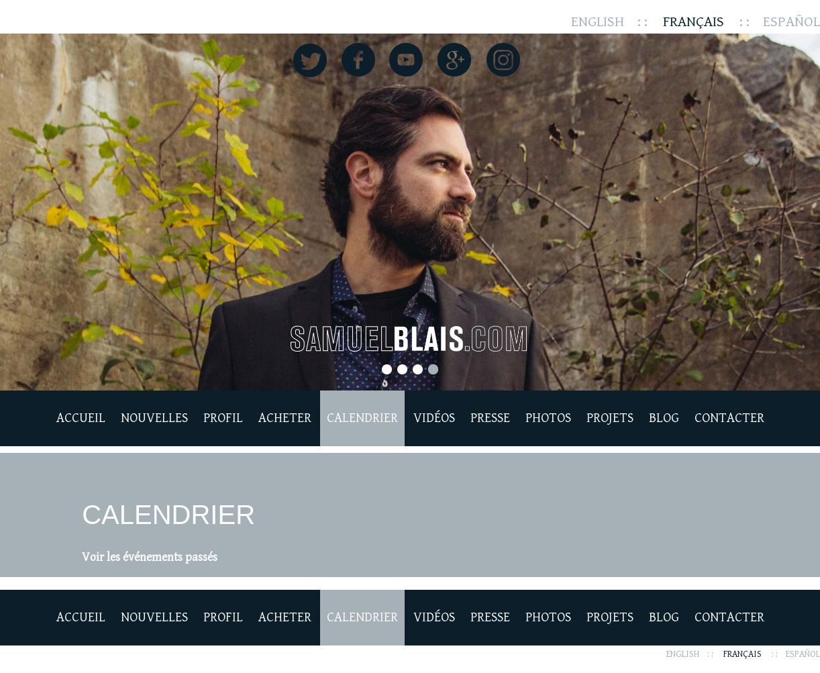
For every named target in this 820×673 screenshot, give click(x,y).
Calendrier (362, 418)
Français (693, 21)
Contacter (729, 418)
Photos (548, 418)
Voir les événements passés (149, 557)
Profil (223, 418)
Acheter (284, 418)
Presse (490, 418)
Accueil (80, 418)
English (597, 21)
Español (791, 21)
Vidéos (434, 418)
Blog (664, 418)
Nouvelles (154, 418)
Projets (609, 418)
